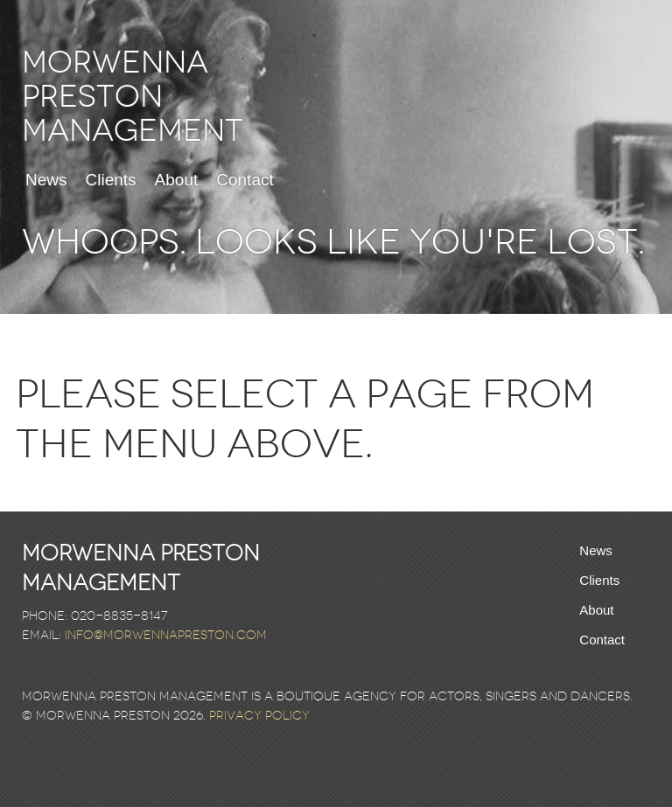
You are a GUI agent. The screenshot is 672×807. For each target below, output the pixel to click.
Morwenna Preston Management (132, 96)
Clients (111, 180)
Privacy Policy (259, 715)
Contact (244, 180)
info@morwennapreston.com (166, 635)
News (46, 180)
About (177, 180)
